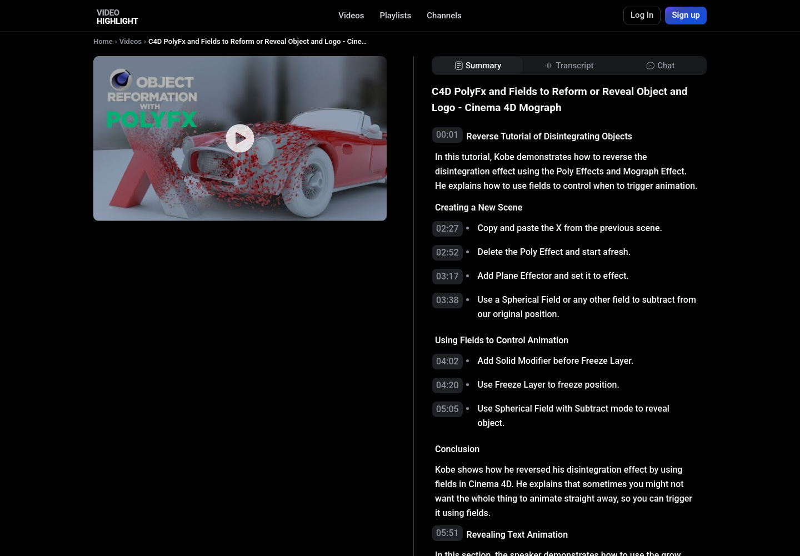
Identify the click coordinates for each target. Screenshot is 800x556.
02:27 (447, 228)
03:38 (447, 300)
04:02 (447, 361)
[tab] (478, 65)
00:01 (447, 134)
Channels (444, 16)
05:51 (447, 533)
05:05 (447, 409)
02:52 (447, 252)
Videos (351, 16)
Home (103, 41)
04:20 (447, 385)
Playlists (395, 16)
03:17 (447, 276)
